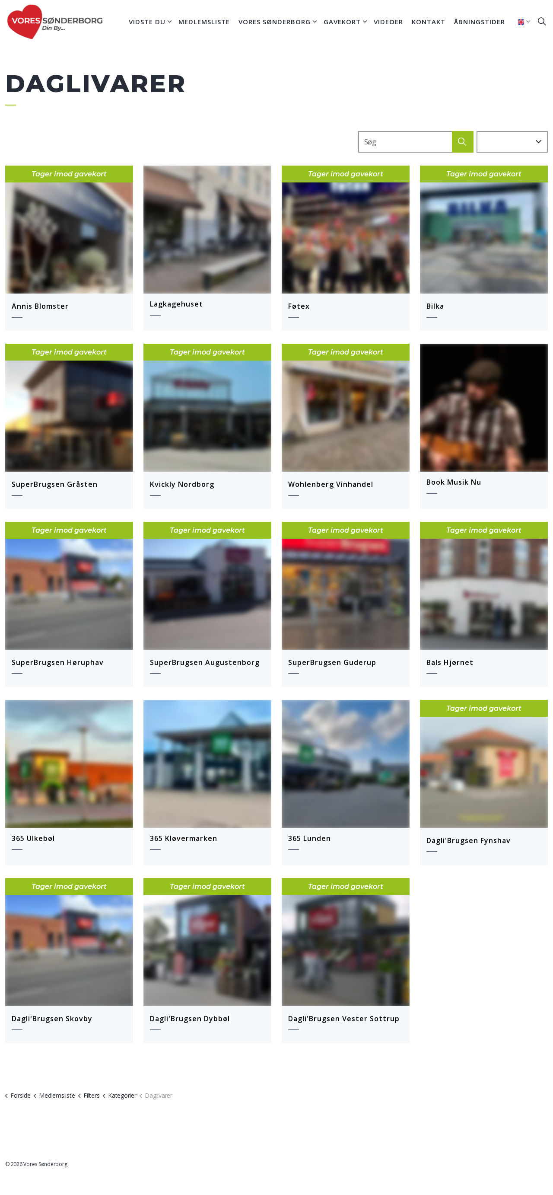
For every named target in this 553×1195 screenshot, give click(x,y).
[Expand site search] (542, 21)
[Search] (416, 142)
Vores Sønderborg (274, 21)
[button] (463, 142)
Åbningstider (479, 21)
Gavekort (342, 21)
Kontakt (428, 21)
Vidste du (147, 21)
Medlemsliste (204, 21)
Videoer (388, 21)
